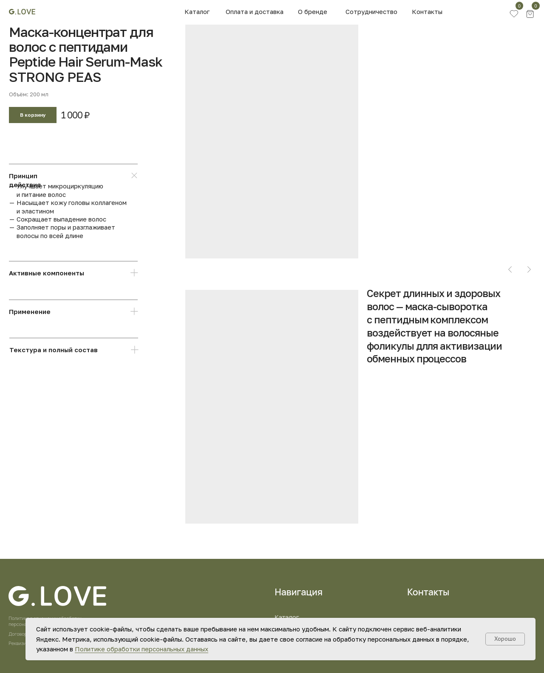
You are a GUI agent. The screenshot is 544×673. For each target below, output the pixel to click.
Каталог (197, 11)
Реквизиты (19, 643)
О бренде (312, 11)
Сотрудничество (371, 11)
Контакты (427, 11)
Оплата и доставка (254, 11)
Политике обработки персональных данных (141, 649)
